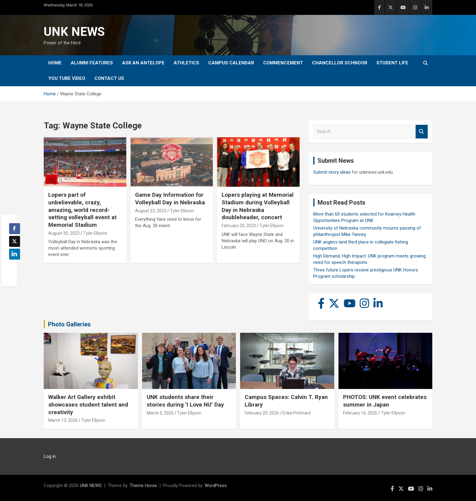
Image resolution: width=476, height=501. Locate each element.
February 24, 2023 (239, 225)
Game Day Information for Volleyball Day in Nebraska (170, 198)
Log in (50, 456)
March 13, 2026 (63, 420)
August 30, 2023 (64, 233)
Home (55, 63)
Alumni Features (92, 63)
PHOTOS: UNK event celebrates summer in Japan (385, 401)
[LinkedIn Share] (14, 254)
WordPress (216, 485)
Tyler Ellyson (95, 233)
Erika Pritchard (297, 413)
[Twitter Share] (14, 241)
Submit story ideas (332, 172)
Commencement (283, 63)
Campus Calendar (231, 63)
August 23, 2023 (150, 210)
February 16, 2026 (360, 413)
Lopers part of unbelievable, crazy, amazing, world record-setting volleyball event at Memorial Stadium (82, 209)
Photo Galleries (69, 324)
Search (422, 131)
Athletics (186, 63)
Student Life (392, 63)
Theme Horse (143, 485)
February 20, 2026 (262, 413)
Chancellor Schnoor (339, 63)
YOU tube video (66, 78)
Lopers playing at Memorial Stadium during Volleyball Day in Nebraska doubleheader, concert (258, 206)
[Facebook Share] (14, 228)
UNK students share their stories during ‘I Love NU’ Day (185, 401)
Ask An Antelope (143, 63)
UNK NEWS (74, 32)
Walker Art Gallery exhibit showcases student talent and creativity (88, 404)
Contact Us (109, 78)
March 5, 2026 (160, 413)
